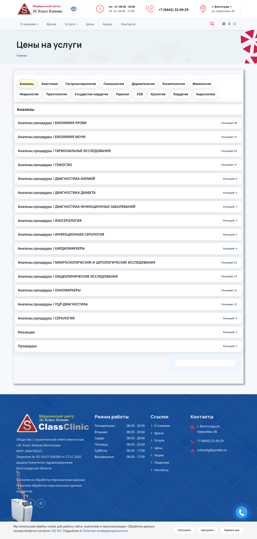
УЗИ (140, 94)
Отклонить (184, 530)
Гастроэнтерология (81, 84)
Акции (107, 24)
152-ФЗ (56, 530)
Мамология (202, 84)
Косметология (174, 84)
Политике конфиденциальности (104, 530)
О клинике (28, 24)
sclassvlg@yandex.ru (212, 450)
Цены (90, 24)
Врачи (51, 24)
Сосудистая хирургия (91, 94)
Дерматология (143, 84)
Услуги (70, 24)
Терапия (122, 94)
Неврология (29, 94)
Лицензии (161, 462)
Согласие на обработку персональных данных (50, 480)
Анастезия (49, 84)
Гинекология (113, 84)
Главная (21, 55)
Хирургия (180, 94)
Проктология (56, 94)
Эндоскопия (205, 94)
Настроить (207, 530)
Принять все (232, 530)
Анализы (27, 84)
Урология (158, 94)
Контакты (128, 24)
